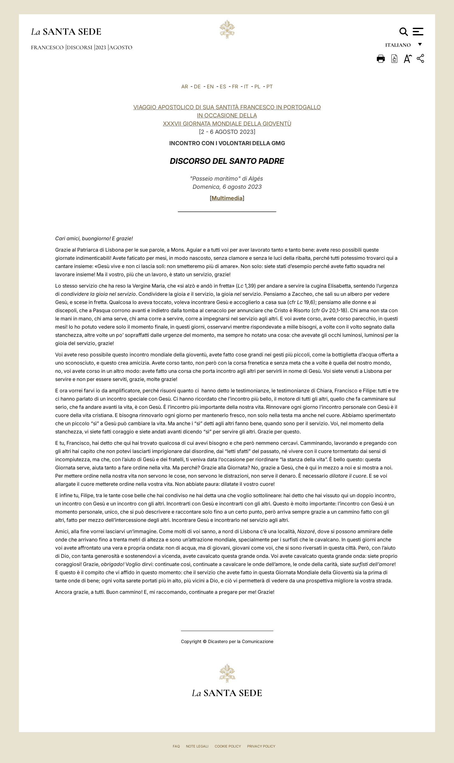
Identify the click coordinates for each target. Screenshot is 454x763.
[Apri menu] (417, 31)
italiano (399, 46)
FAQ (176, 746)
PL (257, 86)
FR (235, 86)
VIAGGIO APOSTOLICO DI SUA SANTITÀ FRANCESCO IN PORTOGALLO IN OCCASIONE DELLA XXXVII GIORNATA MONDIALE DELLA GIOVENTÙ (227, 115)
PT (269, 86)
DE (197, 86)
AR (184, 86)
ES (223, 86)
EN (210, 86)
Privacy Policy (261, 746)
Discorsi (80, 47)
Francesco (48, 47)
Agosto (120, 47)
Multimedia (227, 198)
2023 (101, 47)
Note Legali (197, 746)
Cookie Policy (228, 746)
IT (246, 86)
